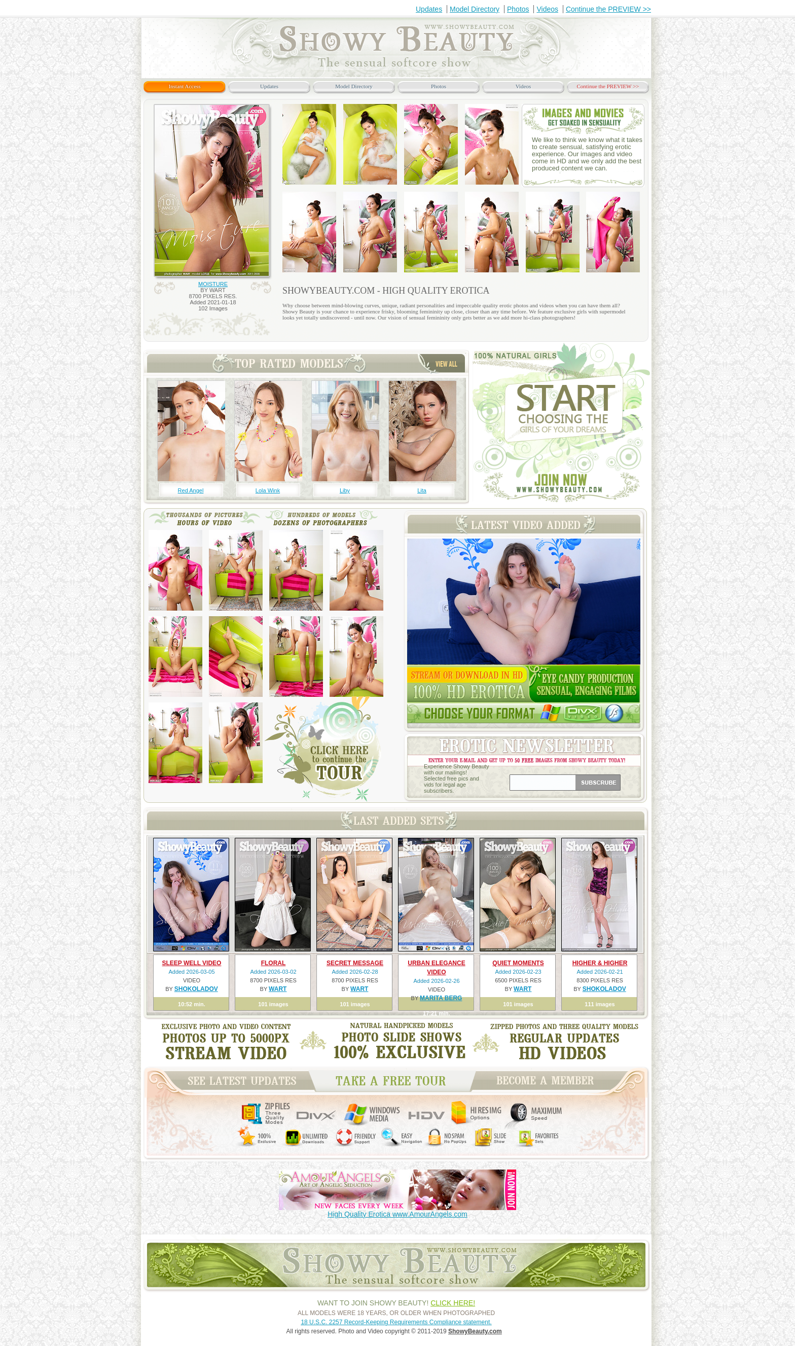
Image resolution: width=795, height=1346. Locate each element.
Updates (429, 9)
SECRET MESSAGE (355, 963)
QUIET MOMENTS (518, 963)
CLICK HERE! (452, 1303)
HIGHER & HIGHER (600, 963)
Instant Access (184, 86)
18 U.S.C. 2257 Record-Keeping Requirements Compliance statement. (396, 1322)
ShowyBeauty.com (475, 1331)
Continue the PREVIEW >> (608, 9)
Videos (547, 9)
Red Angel (191, 490)
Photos (518, 9)
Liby (345, 490)
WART (277, 989)
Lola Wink (268, 490)
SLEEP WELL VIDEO (192, 963)
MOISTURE (213, 284)
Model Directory (474, 9)
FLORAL (273, 963)
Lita (421, 490)
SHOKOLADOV (196, 989)
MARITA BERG (441, 998)
